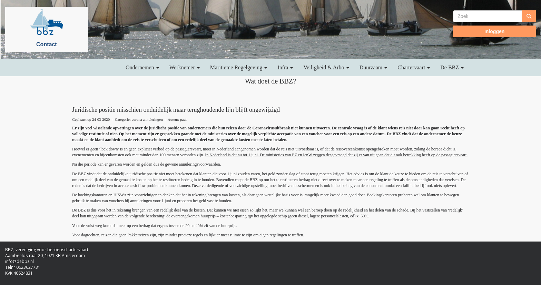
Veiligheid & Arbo (326, 67)
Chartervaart (413, 67)
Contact (46, 44)
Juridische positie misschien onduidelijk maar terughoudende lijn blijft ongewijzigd (176, 109)
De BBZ (452, 67)
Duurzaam (373, 67)
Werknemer (184, 67)
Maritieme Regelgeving (238, 67)
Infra (285, 67)
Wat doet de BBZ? (270, 81)
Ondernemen (142, 67)
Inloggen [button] (494, 31)
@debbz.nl (19, 261)
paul (183, 119)
